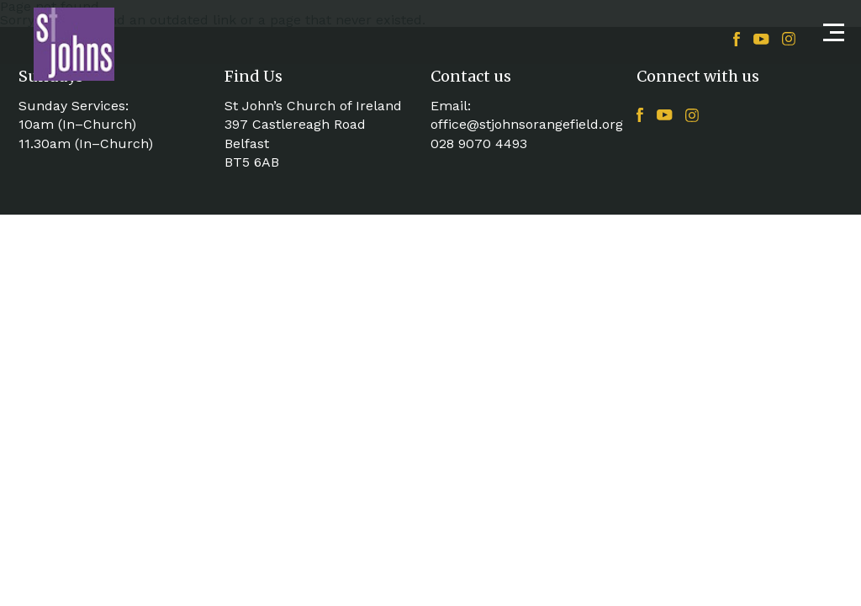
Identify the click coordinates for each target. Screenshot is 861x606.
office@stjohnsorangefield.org (526, 124)
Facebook (737, 39)
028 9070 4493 (478, 144)
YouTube (761, 39)
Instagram (788, 38)
